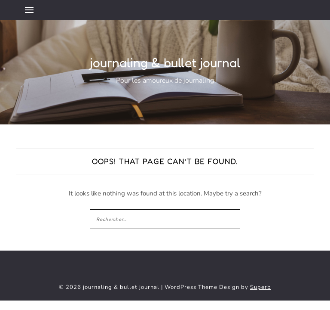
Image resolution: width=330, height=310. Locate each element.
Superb (260, 287)
